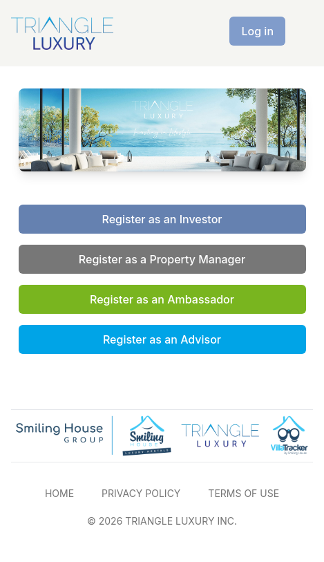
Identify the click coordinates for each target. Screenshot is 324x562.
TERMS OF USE (243, 493)
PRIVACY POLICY (141, 493)
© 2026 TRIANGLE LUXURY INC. (162, 521)
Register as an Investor (162, 219)
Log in (257, 31)
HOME (59, 493)
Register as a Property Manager (162, 259)
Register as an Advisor (162, 339)
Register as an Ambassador (162, 299)
